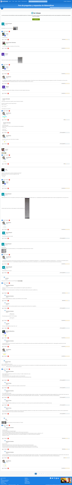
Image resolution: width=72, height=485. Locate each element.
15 (39, 473)
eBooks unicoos (27, 482)
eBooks (19, 1)
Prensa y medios (3, 483)
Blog (1, 479)
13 (35, 473)
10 (29, 473)
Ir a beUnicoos (36, 19)
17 (43, 473)
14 (37, 473)
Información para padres (5, 480)
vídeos (10, 1)
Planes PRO (2, 482)
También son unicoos (4, 481)
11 (31, 473)
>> (45, 473)
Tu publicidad (27, 481)
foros (13, 1)
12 (33, 473)
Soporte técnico (27, 483)
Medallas (26, 478)
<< (26, 473)
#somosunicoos (24, 1)
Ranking (26, 480)
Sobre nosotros (3, 478)
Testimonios (27, 479)
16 (41, 473)
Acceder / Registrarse (67, 1)
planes (16, 1)
